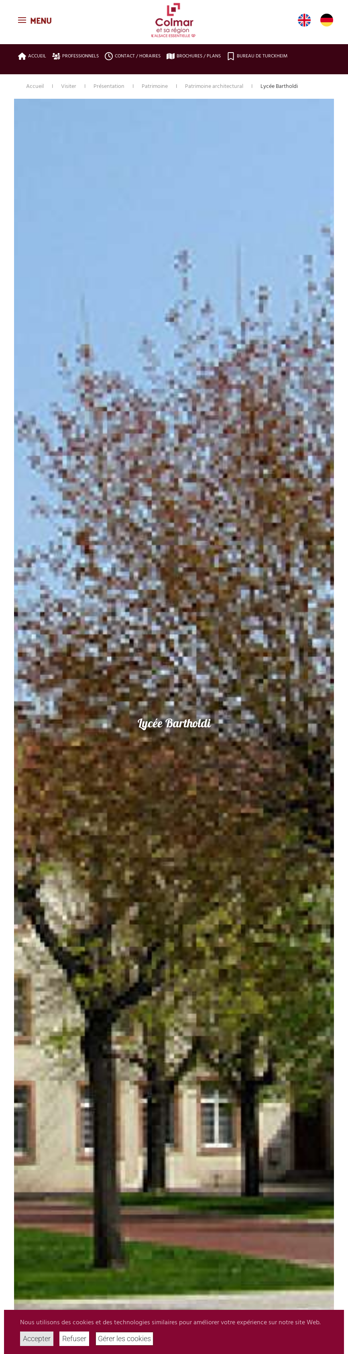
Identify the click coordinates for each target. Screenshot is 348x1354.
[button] (36, 20)
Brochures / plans (194, 56)
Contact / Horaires (133, 56)
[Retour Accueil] (174, 20)
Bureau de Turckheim (257, 56)
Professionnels (75, 56)
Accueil (32, 56)
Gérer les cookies (124, 1338)
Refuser (74, 1338)
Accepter (37, 1338)
